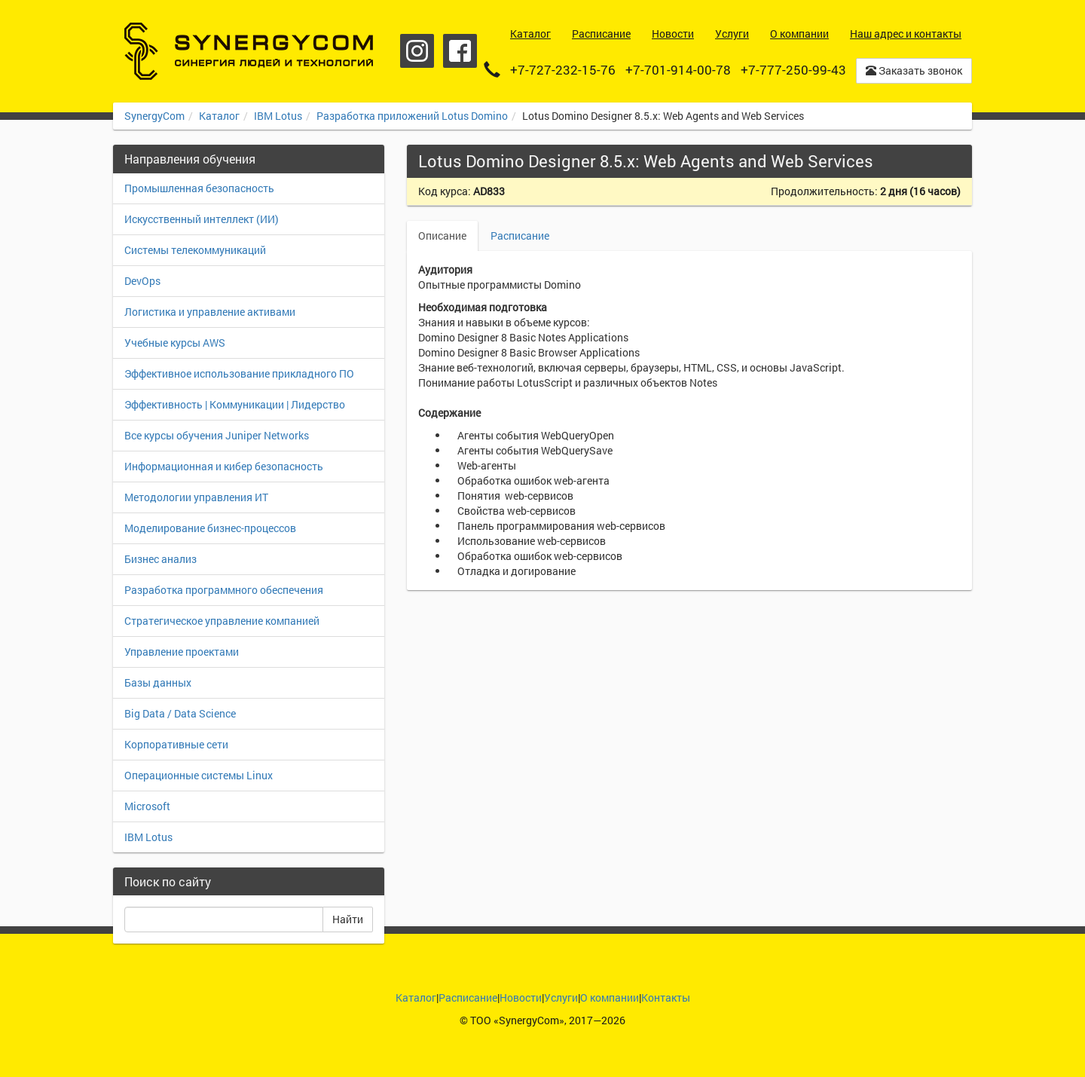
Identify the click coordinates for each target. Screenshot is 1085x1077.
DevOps (142, 281)
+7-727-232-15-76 (563, 69)
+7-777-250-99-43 (793, 69)
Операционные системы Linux (198, 775)
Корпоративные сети (176, 744)
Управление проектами (181, 651)
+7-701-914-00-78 (678, 69)
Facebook (460, 51)
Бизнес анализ (160, 559)
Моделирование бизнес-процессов (210, 528)
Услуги (561, 997)
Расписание (520, 235)
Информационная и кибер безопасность (223, 466)
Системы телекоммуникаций (195, 250)
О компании (609, 997)
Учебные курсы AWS (174, 342)
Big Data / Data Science (180, 713)
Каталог (219, 116)
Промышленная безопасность (199, 188)
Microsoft (147, 806)
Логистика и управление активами (209, 311)
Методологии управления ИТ (196, 497)
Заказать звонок (914, 70)
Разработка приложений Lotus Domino (412, 116)
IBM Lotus (278, 116)
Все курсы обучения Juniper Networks (216, 435)
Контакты (665, 997)
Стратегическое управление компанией (221, 620)
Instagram (417, 51)
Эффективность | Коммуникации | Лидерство (234, 404)
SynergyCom (154, 116)
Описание (442, 235)
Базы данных (157, 682)
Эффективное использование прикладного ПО (239, 373)
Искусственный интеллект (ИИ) (201, 219)
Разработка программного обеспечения (223, 590)
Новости (521, 997)
